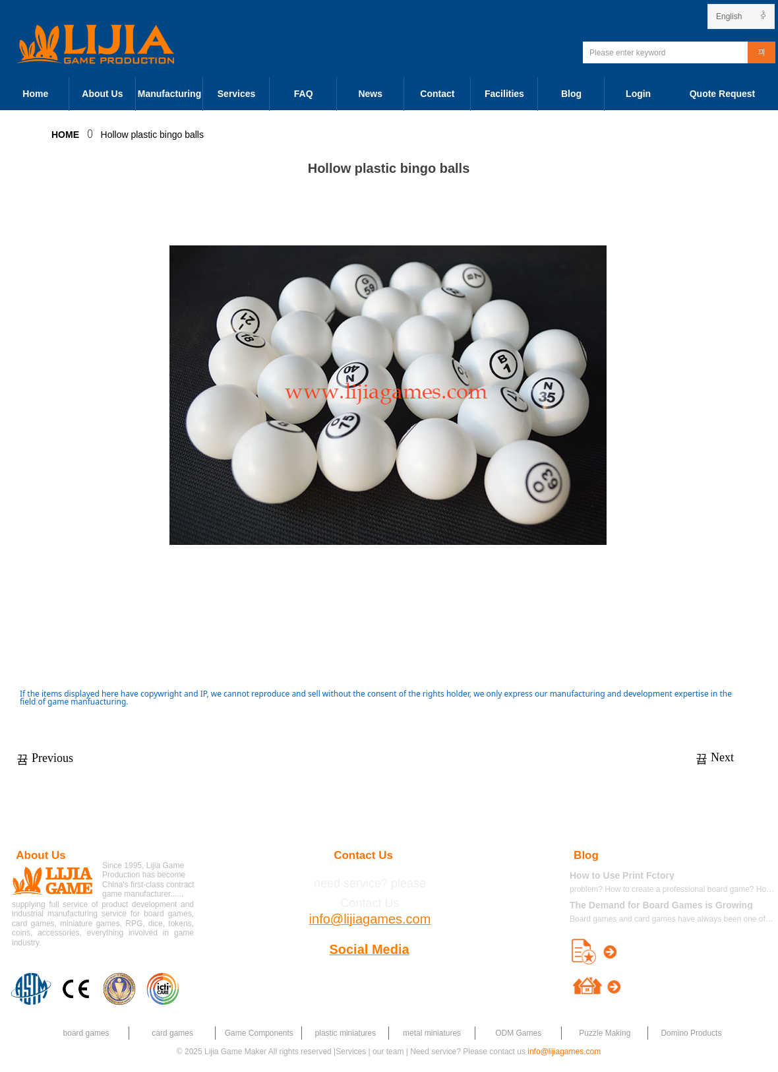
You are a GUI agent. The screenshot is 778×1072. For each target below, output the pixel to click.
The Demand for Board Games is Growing (661, 905)
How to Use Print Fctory (622, 875)
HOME (65, 134)
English (729, 16)
